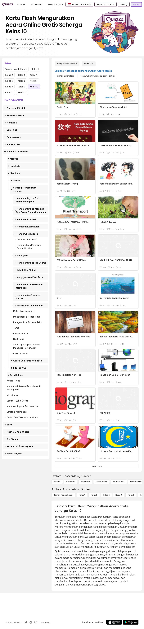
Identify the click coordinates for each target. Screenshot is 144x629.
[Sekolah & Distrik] (55, 4)
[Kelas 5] (131, 495)
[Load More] (96, 466)
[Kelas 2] (94, 495)
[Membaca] (85, 481)
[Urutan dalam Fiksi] (65, 76)
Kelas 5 (9, 80)
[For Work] (21, 4)
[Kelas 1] (82, 495)
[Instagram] (35, 622)
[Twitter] (26, 622)
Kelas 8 (9, 86)
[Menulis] (57, 481)
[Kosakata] (70, 481)
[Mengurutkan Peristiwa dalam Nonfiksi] (97, 76)
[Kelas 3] (106, 495)
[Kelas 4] (118, 495)
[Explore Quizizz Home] (7, 4)
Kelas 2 (9, 75)
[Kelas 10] (89, 63)
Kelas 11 (9, 92)
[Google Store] (130, 622)
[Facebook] (30, 622)
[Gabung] (124, 4)
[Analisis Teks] (119, 481)
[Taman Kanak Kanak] (63, 495)
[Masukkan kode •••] (105, 4)
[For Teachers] (37, 4)
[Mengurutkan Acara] (67, 63)
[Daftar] (136, 4)
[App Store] (114, 622)
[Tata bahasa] (101, 481)
